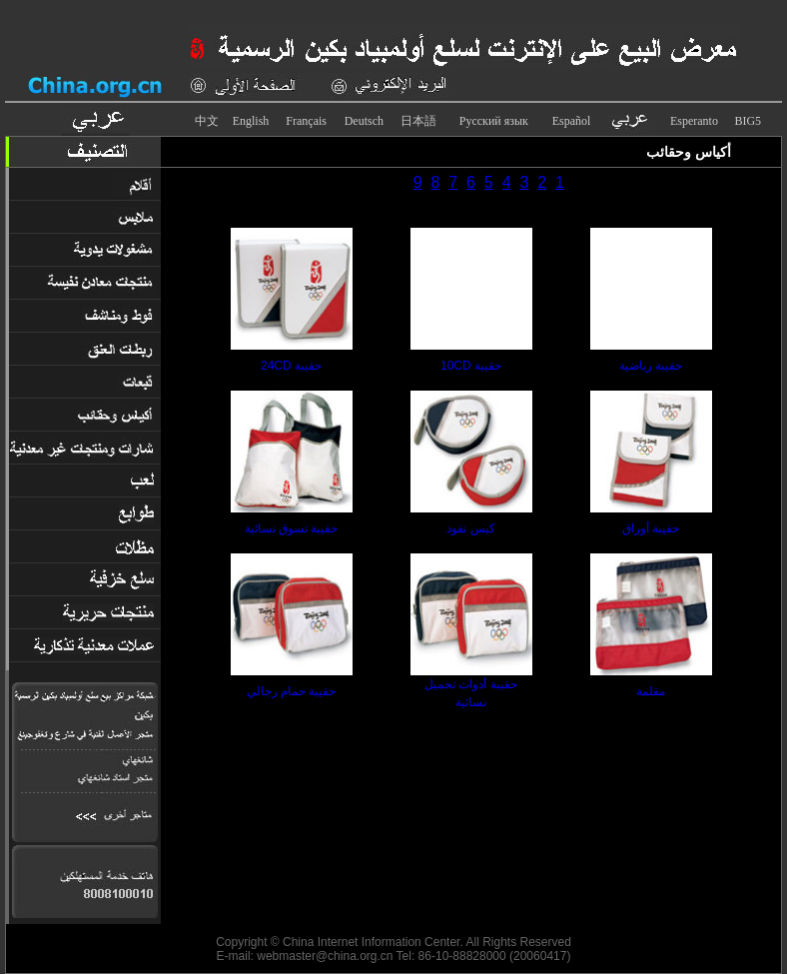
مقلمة (650, 691)
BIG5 (747, 121)
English (251, 121)
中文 (207, 121)
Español (571, 121)
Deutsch (364, 121)
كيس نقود (470, 528)
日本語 (418, 121)
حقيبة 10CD (470, 366)
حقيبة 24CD (291, 366)
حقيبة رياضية (650, 366)
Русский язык (493, 121)
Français (306, 121)
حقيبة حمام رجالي (292, 691)
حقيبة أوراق (650, 528)
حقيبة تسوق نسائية (292, 528)
